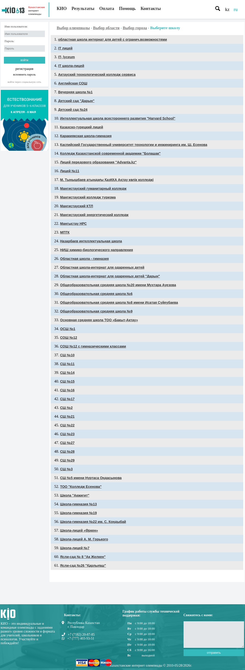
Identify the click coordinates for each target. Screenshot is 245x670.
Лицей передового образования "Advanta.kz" (98, 162)
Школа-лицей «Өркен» (79, 530)
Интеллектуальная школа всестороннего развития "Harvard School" (118, 118)
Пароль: (10, 41)
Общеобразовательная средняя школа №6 (96, 294)
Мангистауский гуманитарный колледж (93, 188)
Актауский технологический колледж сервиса (97, 74)
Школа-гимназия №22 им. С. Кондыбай (93, 522)
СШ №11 (67, 364)
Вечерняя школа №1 (75, 92)
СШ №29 (67, 460)
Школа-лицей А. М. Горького (84, 539)
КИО (62, 8)
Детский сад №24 (73, 110)
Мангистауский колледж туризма (88, 197)
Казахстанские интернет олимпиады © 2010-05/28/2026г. (151, 665)
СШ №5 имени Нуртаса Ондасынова (91, 478)
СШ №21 (67, 416)
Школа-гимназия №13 (78, 504)
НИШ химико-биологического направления (96, 250)
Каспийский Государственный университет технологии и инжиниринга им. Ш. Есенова (133, 145)
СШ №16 (67, 390)
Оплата (106, 8)
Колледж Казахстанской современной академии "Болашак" (110, 153)
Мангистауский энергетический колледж (94, 215)
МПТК (65, 232)
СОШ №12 (68, 338)
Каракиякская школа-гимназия (86, 136)
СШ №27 (67, 443)
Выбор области (106, 28)
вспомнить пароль (24, 74)
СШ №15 (67, 381)
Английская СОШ (73, 83)
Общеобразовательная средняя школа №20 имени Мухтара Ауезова (118, 285)
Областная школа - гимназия (84, 259)
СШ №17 (67, 399)
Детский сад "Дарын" (76, 101)
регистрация (24, 69)
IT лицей (65, 48)
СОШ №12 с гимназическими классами (93, 346)
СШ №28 (67, 451)
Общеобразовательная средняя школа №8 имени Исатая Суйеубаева (119, 302)
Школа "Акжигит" (74, 495)
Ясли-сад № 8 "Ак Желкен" (83, 557)
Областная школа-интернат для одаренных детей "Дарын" (110, 276)
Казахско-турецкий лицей (81, 127)
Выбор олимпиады (73, 28)
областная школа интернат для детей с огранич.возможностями (112, 39)
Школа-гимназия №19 (78, 513)
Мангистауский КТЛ (76, 206)
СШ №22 (67, 425)
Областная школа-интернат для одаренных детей (102, 267)
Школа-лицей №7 (74, 548)
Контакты (151, 8)
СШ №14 (67, 373)
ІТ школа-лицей (71, 66)
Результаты (83, 8)
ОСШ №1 (67, 329)
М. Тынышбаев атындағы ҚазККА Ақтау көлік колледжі (107, 180)
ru (236, 9)
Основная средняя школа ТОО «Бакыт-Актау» (99, 320)
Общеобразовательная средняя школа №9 (96, 311)
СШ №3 (66, 469)
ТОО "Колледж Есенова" (81, 487)
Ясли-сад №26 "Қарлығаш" (83, 565)
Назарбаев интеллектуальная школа (91, 241)
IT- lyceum (66, 57)
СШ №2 (66, 408)
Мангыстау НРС (73, 224)
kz (227, 9)
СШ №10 (67, 355)
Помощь (127, 8)
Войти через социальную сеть (24, 81)
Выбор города (135, 28)
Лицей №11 (69, 171)
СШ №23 (67, 434)
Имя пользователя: (16, 26)
